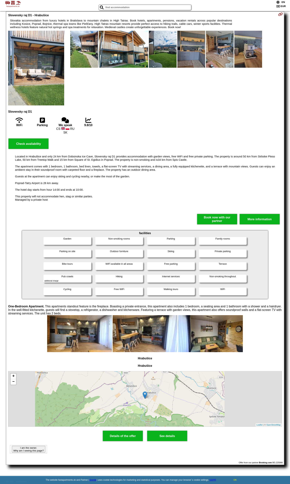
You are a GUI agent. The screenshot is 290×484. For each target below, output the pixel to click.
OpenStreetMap (273, 425)
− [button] (13, 382)
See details (167, 436)
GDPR (213, 480)
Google (93, 480)
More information (259, 219)
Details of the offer (123, 436)
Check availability (28, 143)
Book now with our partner (217, 219)
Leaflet (260, 425)
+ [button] (13, 376)
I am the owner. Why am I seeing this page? (28, 449)
